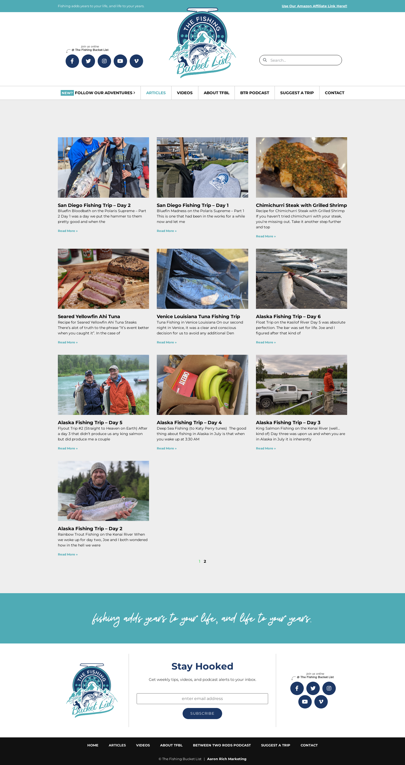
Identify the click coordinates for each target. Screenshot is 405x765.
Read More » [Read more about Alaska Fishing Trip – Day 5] (68, 448)
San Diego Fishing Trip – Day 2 (94, 205)
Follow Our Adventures (98, 93)
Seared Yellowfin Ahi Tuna (89, 316)
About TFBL (216, 92)
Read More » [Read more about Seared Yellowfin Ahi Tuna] (68, 342)
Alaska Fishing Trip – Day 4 (189, 422)
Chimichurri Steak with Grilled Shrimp (301, 205)
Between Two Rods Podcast (222, 745)
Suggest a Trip (297, 92)
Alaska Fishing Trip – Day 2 (90, 529)
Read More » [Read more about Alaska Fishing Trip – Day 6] (266, 342)
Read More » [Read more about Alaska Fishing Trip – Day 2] (68, 554)
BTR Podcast (254, 92)
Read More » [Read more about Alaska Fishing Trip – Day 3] (266, 448)
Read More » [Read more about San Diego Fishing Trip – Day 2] (68, 231)
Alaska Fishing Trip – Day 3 (288, 422)
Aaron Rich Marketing (226, 759)
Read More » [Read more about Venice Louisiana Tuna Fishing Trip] (167, 342)
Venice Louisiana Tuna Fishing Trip (198, 316)
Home (92, 745)
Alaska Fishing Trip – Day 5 (90, 422)
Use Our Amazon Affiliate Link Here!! (314, 6)
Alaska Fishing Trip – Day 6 (288, 316)
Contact (334, 92)
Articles (156, 92)
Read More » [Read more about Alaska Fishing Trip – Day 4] (167, 448)
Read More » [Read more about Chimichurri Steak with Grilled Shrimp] (266, 236)
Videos (185, 92)
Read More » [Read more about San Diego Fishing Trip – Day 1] (167, 231)
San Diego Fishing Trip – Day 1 (193, 205)
